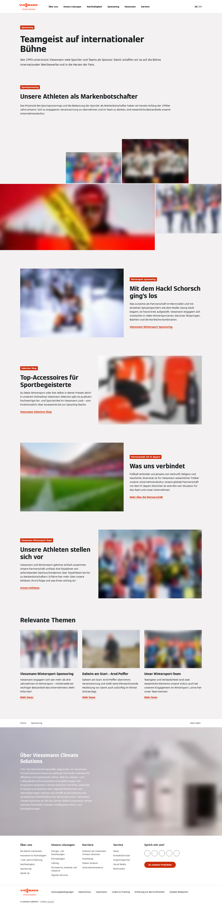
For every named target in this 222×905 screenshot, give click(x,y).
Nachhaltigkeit (94, 6)
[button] (186, 891)
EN (200, 6)
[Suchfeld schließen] (190, 7)
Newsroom (130, 6)
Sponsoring (113, 6)
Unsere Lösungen (72, 6)
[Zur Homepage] (28, 7)
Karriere (145, 6)
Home (23, 723)
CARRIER (50, 902)
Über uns (53, 6)
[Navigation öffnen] (10, 6)
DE (196, 6)
